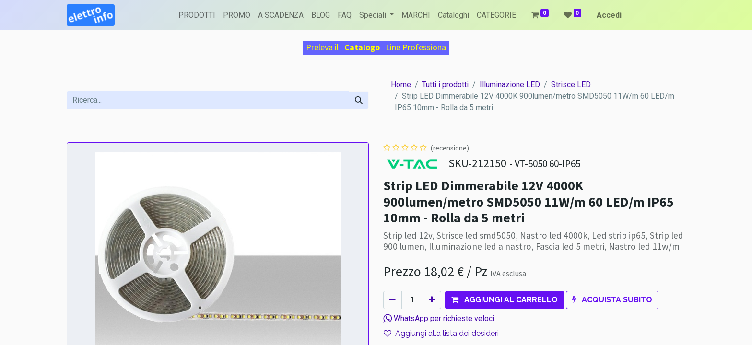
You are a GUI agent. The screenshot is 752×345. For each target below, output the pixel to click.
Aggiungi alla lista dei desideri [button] (441, 333)
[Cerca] (359, 100)
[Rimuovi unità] (392, 300)
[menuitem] (197, 15)
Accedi (609, 15)
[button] (504, 300)
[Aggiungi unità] (432, 300)
